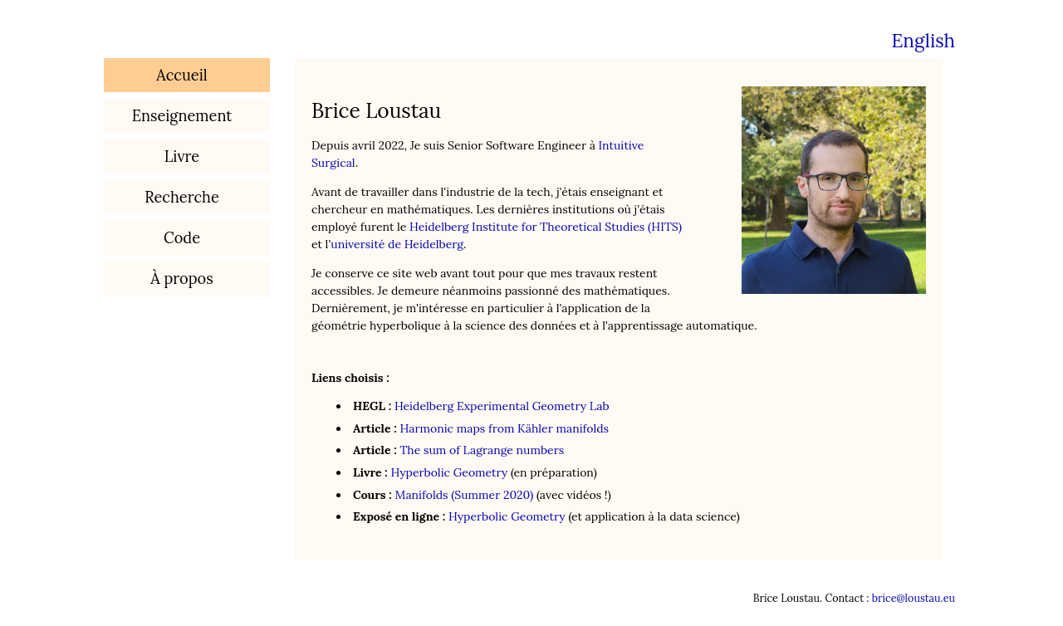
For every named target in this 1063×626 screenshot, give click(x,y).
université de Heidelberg (397, 244)
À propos (181, 278)
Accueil (181, 75)
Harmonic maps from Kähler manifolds (504, 428)
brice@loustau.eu (913, 597)
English (923, 40)
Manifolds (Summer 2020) (464, 494)
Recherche (182, 197)
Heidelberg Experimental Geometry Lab (502, 406)
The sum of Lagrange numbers (481, 450)
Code (182, 237)
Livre (181, 156)
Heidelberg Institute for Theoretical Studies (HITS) (545, 226)
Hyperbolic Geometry (448, 472)
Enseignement (182, 115)
